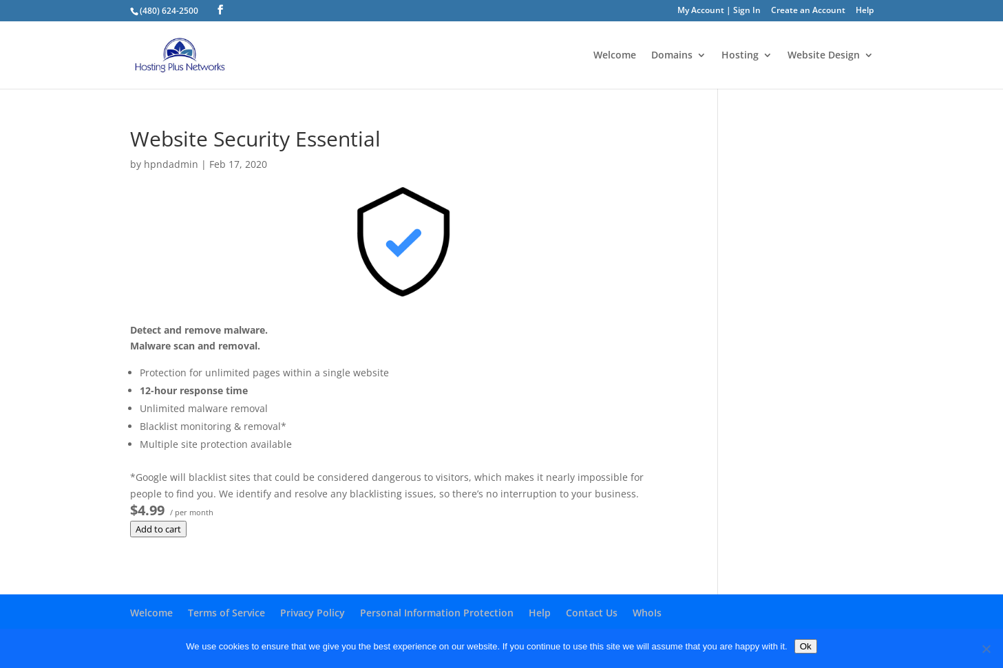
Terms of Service (226, 612)
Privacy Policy (312, 612)
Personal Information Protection (437, 612)
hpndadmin (171, 164)
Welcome (614, 55)
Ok (806, 646)
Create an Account (808, 11)
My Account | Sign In (719, 11)
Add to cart (158, 529)
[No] (986, 649)
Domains (672, 55)
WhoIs (647, 612)
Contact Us (591, 612)
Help (865, 11)
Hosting (740, 55)
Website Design (824, 55)
